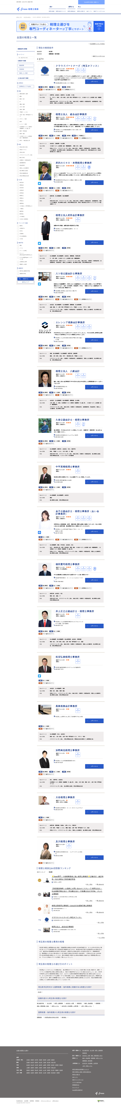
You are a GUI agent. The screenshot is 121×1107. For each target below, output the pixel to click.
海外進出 (64, 1017)
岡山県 (36, 1070)
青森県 (32, 1059)
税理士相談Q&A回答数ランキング (80, 1069)
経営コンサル (55, 1006)
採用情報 (32, 1100)
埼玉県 (40, 1062)
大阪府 (40, 1067)
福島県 (52, 1059)
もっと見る (102, 937)
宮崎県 (48, 1072)
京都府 (36, 1067)
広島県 (40, 1070)
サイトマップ (75, 1087)
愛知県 (61, 1065)
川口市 (39, 992)
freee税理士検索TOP (77, 1090)
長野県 (48, 1065)
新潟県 (28, 1065)
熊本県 (40, 1072)
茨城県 (28, 1062)
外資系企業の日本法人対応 (52, 1017)
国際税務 (39, 1017)
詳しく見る (89, 884)
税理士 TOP (19, 17)
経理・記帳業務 (59, 1003)
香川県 (52, 1070)
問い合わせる (100, 884)
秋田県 (44, 1059)
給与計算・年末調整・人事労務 (70, 1006)
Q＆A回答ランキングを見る (97, 43)
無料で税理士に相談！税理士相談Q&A (81, 1072)
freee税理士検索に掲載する (91, 2)
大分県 (44, 1072)
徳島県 (48, 1070)
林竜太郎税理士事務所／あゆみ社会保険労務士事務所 (72, 906)
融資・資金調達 (88, 1003)
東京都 (48, 1062)
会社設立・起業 (70, 1003)
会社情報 (26, 1100)
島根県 (32, 1070)
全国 (17, 1057)
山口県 (44, 1070)
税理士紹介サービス (61, 11)
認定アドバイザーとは (99, 11)
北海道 (28, 1059)
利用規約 (37, 1100)
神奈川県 (53, 1062)
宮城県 (40, 1059)
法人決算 (49, 1003)
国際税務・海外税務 (87, 1060)
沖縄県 (58, 1072)
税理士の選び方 (81, 11)
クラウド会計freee (76, 1082)
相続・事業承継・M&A (43, 1006)
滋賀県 (32, 1067)
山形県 (48, 1059)
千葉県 (44, 1062)
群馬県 (36, 1062)
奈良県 (48, 1067)
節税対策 (79, 1003)
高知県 (61, 1070)
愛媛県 (57, 1070)
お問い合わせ (94, 81)
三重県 (28, 1067)
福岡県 (28, 1072)
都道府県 (21, 65)
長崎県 (36, 1072)
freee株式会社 (19, 1100)
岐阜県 (52, 1065)
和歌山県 (53, 1067)
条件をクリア (25, 282)
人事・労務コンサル (86, 1006)
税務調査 (98, 1003)
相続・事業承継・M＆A (96, 1055)
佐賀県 (32, 1072)
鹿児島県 (53, 1072)
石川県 (36, 1065)
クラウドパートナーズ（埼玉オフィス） (67, 917)
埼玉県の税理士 (27, 17)
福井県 (40, 1065)
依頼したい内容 (23, 73)
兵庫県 (44, 1067)
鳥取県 (28, 1070)
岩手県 (36, 1059)
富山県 (32, 1065)
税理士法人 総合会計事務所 (63, 927)
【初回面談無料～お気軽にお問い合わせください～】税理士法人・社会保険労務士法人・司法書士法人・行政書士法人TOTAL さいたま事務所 (77, 891)
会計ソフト (89, 11)
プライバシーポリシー (46, 1100)
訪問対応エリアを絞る (25, 86)
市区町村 (21, 69)
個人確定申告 (40, 1003)
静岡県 (57, 1065)
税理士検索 (51, 11)
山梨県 (44, 1065)
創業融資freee (75, 1085)
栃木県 (32, 1062)
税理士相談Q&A (71, 11)
